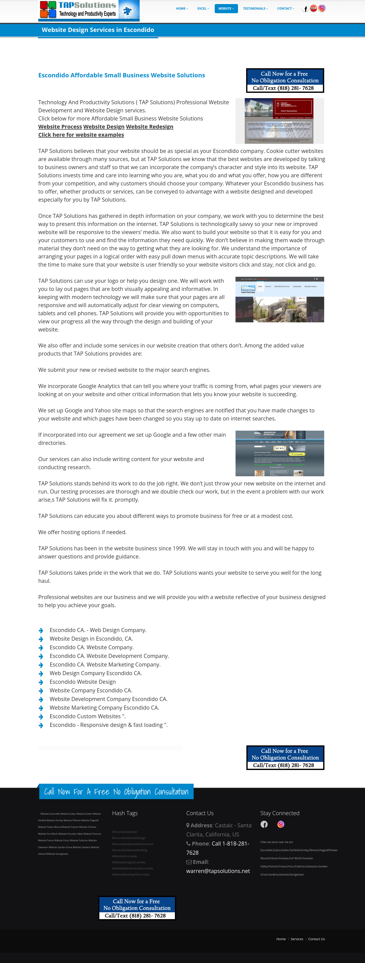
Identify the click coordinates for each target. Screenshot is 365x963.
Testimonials (255, 8)
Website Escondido (51, 813)
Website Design (104, 126)
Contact (286, 8)
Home (182, 8)
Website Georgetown (58, 853)
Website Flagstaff (89, 820)
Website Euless (69, 813)
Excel (203, 8)
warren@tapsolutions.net (218, 870)
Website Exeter (85, 813)
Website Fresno (46, 840)
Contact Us (316, 939)
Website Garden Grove (61, 847)
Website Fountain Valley (71, 833)
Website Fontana (87, 827)
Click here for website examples (81, 134)
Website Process (60, 126)
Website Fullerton (79, 840)
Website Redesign (149, 126)
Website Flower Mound (50, 827)
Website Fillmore (72, 820)
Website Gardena (82, 847)
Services (297, 939)
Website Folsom (70, 827)
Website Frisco (62, 840)
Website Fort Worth (48, 833)
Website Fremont (92, 833)
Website (226, 8)
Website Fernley (55, 820)
